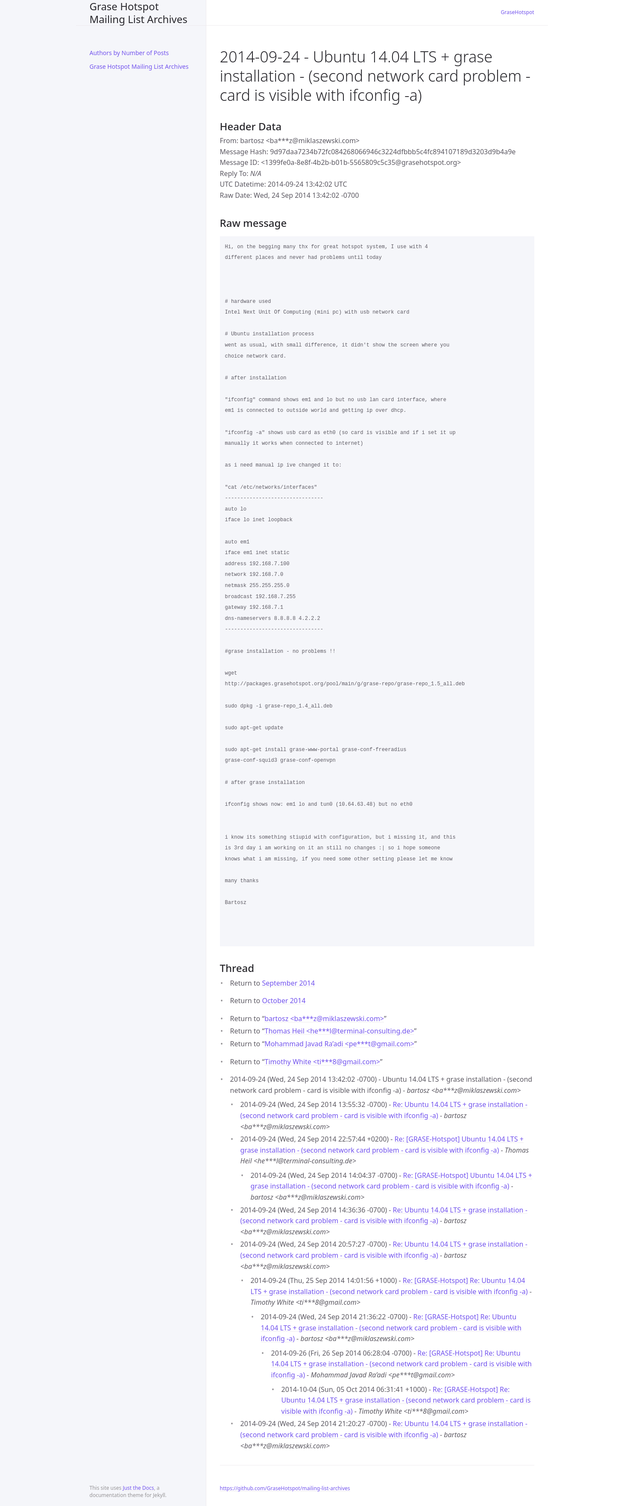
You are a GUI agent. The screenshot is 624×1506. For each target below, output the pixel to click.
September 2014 (288, 983)
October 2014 (283, 1000)
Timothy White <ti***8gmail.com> (322, 1061)
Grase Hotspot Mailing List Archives (138, 12)
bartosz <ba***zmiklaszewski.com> (324, 1018)
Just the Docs (138, 1487)
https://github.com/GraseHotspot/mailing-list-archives (285, 1488)
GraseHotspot (517, 12)
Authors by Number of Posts (129, 53)
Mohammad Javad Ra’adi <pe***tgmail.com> (339, 1043)
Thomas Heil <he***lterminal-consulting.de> (339, 1031)
